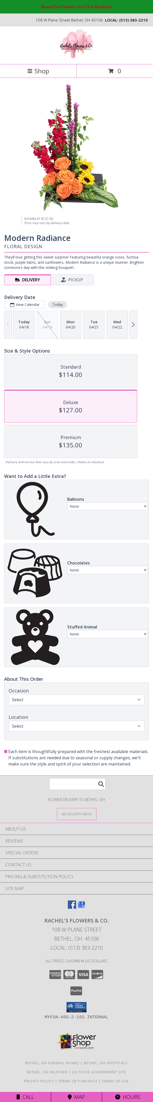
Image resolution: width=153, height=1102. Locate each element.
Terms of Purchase (78, 1081)
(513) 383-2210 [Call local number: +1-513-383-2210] (133, 20)
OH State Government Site (99, 1072)
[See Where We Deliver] (76, 813)
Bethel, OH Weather (47, 1072)
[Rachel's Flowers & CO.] (76, 57)
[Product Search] (77, 784)
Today (57, 304)
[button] (76, 1007)
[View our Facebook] (72, 907)
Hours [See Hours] (127, 1096)
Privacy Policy (39, 1081)
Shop (38, 71)
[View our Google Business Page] (81, 907)
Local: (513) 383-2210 (76, 947)
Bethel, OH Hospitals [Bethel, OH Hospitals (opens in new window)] (106, 1063)
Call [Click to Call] (25, 1096)
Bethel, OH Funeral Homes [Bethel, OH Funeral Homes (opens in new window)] (52, 1063)
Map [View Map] (76, 1096)
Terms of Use (115, 1081)
